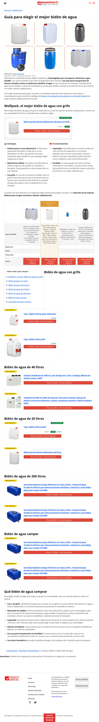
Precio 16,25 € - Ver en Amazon (59, 383)
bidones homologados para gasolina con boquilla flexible (64, 96)
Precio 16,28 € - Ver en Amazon (43, 436)
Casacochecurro (56, 696)
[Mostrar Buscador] (90, 3)
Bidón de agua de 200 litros (19, 293)
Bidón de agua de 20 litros (18, 289)
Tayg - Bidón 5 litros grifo (34, 339)
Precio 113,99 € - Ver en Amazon (59, 495)
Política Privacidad (34, 690)
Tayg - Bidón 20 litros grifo (35, 427)
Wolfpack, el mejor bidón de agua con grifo (25, 277)
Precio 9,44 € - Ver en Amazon (41, 321)
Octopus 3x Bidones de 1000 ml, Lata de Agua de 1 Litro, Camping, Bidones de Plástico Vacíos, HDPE (57, 376)
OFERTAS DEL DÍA (82, 686)
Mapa (30, 678)
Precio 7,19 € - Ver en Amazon (41, 346)
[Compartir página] (94, 3)
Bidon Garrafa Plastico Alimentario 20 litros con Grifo (47, 122)
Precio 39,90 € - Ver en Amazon (86, 261)
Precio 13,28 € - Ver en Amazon (50, 261)
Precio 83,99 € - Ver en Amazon (59, 520)
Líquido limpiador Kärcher (49, 717)
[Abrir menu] (5, 3)
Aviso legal (32, 686)
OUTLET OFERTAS (82, 679)
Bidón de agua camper (17, 297)
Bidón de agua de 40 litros (18, 285)
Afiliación (31, 698)
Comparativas (12, 651)
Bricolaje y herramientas (13, 10)
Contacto (31, 682)
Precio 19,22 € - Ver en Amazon (47, 131)
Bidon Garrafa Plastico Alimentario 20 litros (42, 452)
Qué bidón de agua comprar (19, 302)
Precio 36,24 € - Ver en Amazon (68, 261)
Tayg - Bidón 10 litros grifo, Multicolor (40, 314)
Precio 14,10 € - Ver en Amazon (43, 457)
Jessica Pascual (18, 74)
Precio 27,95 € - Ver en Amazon (32, 261)
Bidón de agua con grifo (18, 281)
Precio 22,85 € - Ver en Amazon (59, 408)
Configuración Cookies (36, 694)
